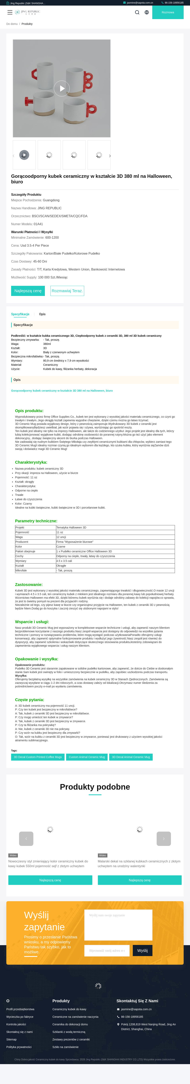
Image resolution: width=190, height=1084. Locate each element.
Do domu (12, 43)
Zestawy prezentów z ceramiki (71, 1059)
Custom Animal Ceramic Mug (87, 776)
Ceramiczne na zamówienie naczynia (75, 1036)
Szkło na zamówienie (65, 1066)
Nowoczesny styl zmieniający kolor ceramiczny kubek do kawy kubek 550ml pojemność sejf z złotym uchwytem (48, 884)
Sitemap (11, 1059)
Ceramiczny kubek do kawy (69, 1029)
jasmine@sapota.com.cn (138, 2)
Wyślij (142, 970)
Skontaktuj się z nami (19, 1051)
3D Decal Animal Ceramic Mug (131, 776)
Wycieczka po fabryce (19, 1036)
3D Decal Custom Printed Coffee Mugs (38, 776)
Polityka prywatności (19, 1066)
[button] (110, 175)
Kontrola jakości (16, 1044)
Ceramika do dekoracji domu (70, 1044)
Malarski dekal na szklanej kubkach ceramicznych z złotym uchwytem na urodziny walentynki (139, 884)
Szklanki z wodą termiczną (68, 1051)
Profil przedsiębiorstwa (20, 1029)
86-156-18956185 (172, 2)
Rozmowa (168, 12)
